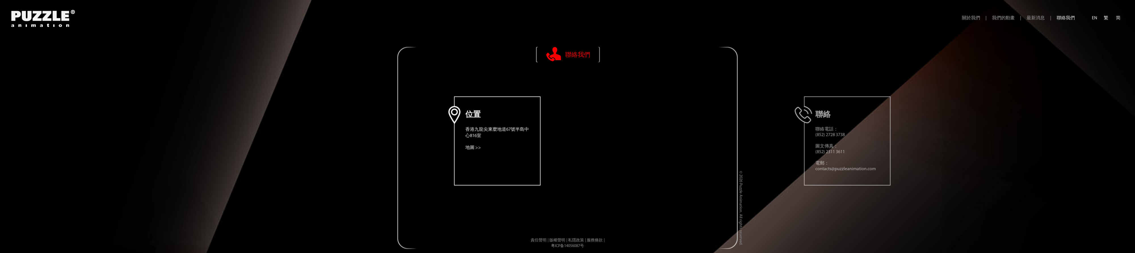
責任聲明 (539, 240)
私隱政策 (576, 240)
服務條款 (595, 240)
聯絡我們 (1066, 18)
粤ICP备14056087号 (567, 246)
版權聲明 (557, 240)
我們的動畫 (1003, 18)
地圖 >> (624, 148)
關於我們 (971, 18)
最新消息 (1036, 18)
